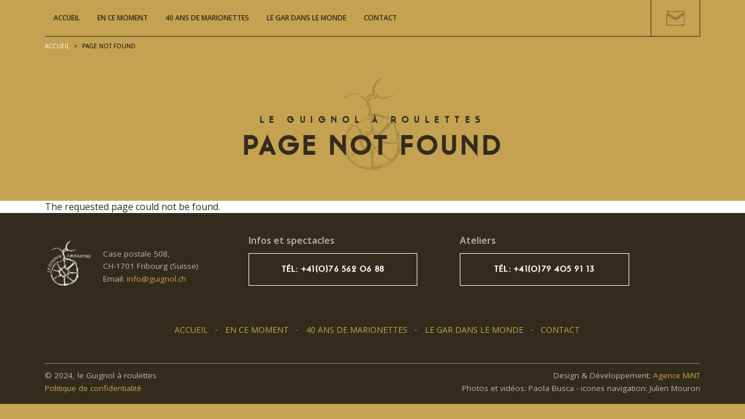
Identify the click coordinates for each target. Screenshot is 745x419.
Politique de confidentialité (93, 388)
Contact (380, 18)
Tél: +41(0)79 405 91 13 (544, 269)
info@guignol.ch (156, 279)
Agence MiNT (676, 375)
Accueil (67, 18)
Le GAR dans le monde (306, 18)
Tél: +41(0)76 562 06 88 (333, 269)
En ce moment (122, 18)
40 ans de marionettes (207, 18)
